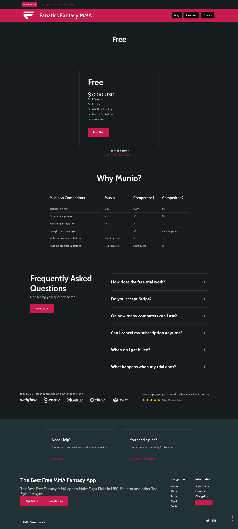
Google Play (55, 500)
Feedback (191, 15)
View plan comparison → (144, 458)
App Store (32, 500)
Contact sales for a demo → (119, 155)
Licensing (200, 491)
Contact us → (60, 458)
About (174, 491)
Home (174, 486)
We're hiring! (204, 502)
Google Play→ (68, 4)
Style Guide (202, 486)
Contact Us (42, 308)
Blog (176, 15)
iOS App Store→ (50, 4)
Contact (207, 15)
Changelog (201, 496)
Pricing (174, 496)
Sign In (174, 501)
